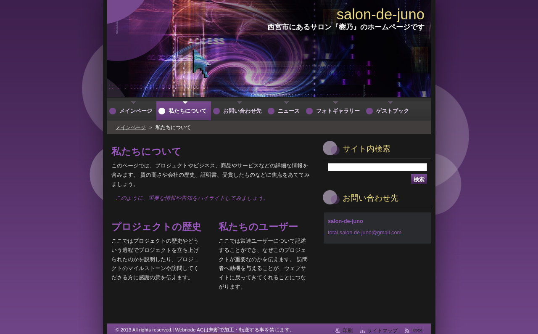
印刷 (348, 330)
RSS (417, 330)
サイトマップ (382, 330)
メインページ (131, 127)
